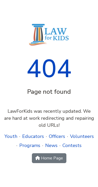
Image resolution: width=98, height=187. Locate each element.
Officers (57, 136)
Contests (72, 145)
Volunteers (82, 136)
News (51, 145)
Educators (33, 136)
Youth (10, 136)
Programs (29, 145)
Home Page (49, 158)
